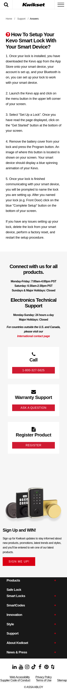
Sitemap (62, 680)
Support (21, 18)
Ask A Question (33, 407)
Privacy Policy (43, 677)
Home (9, 18)
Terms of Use (43, 680)
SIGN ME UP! (19, 561)
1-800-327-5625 (33, 370)
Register (33, 445)
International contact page (33, 336)
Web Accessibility (20, 677)
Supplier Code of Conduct (15, 680)
